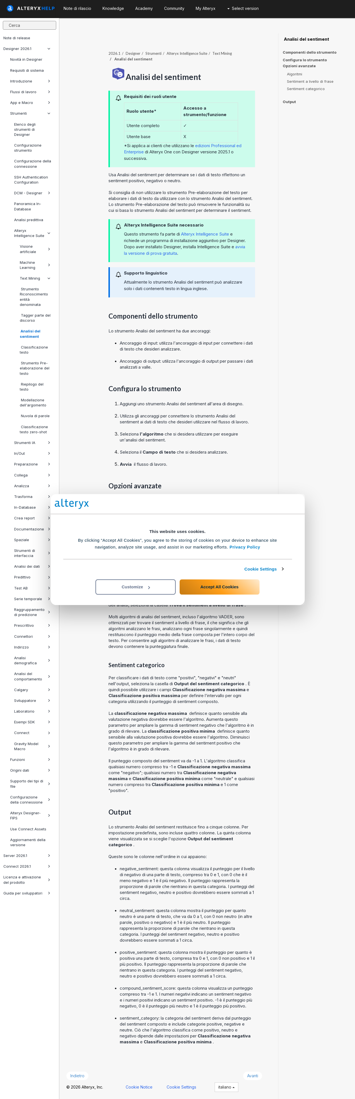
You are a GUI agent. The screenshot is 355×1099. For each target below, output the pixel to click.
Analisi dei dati (32, 566)
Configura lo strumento (305, 60)
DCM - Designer (32, 193)
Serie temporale (32, 599)
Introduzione (30, 81)
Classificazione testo (34, 349)
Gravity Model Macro (32, 746)
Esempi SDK (32, 722)
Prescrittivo (32, 625)
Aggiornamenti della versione (27, 842)
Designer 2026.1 (26, 48)
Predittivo (32, 577)
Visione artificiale (35, 249)
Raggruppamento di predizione (32, 612)
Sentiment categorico (306, 88)
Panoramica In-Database (27, 206)
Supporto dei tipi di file (30, 783)
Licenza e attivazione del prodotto (26, 879)
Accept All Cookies (219, 586)
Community (174, 8)
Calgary (32, 689)
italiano (226, 1087)
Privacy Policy (245, 547)
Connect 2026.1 (26, 866)
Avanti (252, 1075)
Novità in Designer (26, 59)
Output (289, 101)
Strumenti (30, 113)
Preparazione (32, 464)
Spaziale (32, 539)
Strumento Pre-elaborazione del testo (34, 368)
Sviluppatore (32, 700)
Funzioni (30, 759)
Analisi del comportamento (32, 676)
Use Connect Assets (28, 829)
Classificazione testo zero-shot (34, 429)
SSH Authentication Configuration (31, 179)
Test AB (32, 588)
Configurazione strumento (28, 148)
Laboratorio (32, 711)
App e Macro (30, 102)
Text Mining (35, 278)
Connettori (32, 636)
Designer (133, 53)
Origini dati (30, 770)
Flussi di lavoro (30, 92)
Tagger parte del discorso (35, 318)
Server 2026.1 (26, 855)
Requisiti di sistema (27, 70)
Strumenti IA (32, 442)
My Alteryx (205, 8)
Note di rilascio (77, 8)
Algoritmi (294, 74)
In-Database (32, 507)
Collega (32, 475)
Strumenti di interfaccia (32, 553)
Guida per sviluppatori (26, 893)
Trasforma (32, 496)
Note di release (16, 38)
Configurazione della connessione (32, 163)
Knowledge (113, 8)
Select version (243, 8)
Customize (136, 586)
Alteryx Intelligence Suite (32, 233)
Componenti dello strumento (309, 52)
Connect (32, 732)
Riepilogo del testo (31, 386)
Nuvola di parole (35, 416)
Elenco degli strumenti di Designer (25, 129)
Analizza (32, 486)
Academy (144, 8)
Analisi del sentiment (30, 333)
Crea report (32, 518)
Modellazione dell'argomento (33, 402)
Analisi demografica (32, 660)
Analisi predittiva (28, 219)
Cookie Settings (260, 569)
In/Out (32, 453)
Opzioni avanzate (299, 66)
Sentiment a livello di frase (310, 81)
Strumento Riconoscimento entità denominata (34, 297)
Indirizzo (32, 647)
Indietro (77, 1075)
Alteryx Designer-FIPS (30, 815)
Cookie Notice (139, 1087)
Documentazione (32, 529)
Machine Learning (35, 265)
